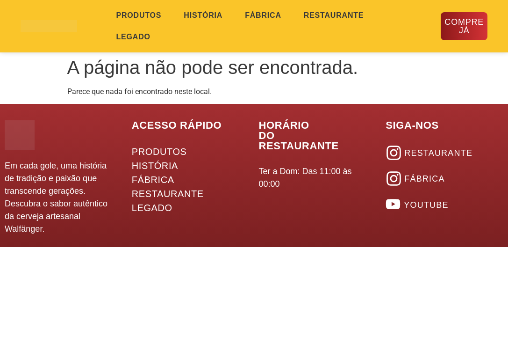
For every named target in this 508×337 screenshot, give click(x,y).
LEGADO (133, 37)
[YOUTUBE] (393, 204)
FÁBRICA (263, 15)
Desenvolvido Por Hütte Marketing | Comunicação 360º (450, 263)
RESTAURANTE (334, 15)
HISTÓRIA (203, 15)
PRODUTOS (139, 15)
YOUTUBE (426, 205)
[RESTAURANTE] (394, 153)
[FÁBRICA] (394, 178)
